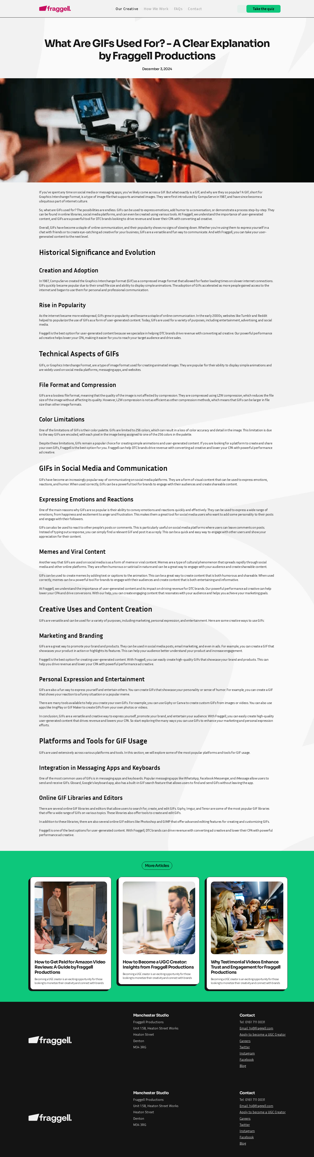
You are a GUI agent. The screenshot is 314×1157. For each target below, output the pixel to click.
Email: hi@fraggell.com (256, 1028)
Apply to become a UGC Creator (263, 1034)
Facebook (247, 1059)
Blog (243, 1066)
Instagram (247, 1053)
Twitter (245, 1047)
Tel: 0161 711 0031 (252, 1022)
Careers (245, 1041)
